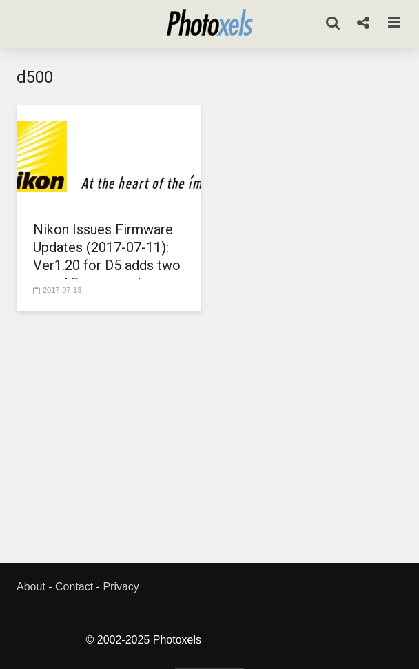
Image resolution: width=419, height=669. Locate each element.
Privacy (121, 587)
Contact (74, 587)
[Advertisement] (218, 440)
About (31, 587)
